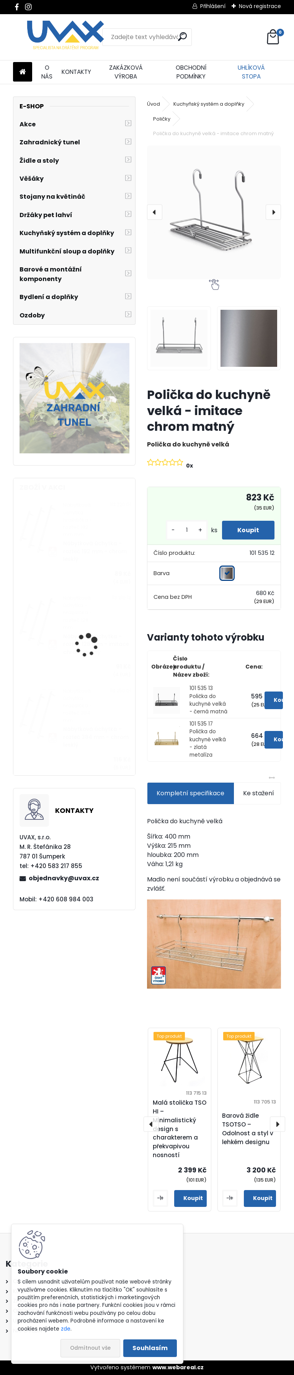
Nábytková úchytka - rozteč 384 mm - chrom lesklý (96, 737)
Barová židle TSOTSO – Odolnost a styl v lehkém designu (247, 1129)
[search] (182, 36)
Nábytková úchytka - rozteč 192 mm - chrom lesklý (95, 551)
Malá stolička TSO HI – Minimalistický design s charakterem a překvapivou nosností (179, 1129)
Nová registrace (260, 6)
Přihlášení (212, 6)
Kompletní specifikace (190, 793)
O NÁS (46, 72)
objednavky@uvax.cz (64, 878)
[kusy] (186, 530)
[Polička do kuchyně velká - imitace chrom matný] (214, 212)
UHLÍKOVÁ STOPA (251, 72)
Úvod (153, 104)
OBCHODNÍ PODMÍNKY (191, 72)
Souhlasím (150, 1348)
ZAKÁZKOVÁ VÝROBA (126, 72)
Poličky (161, 119)
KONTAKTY (76, 72)
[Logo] (65, 37)
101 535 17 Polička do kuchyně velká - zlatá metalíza (207, 739)
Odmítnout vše (90, 1348)
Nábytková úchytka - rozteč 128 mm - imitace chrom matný (96, 644)
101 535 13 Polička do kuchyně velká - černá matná (208, 700)
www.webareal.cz (178, 1367)
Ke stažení (258, 793)
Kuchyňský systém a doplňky (208, 104)
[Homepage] (22, 72)
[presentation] (154, 212)
